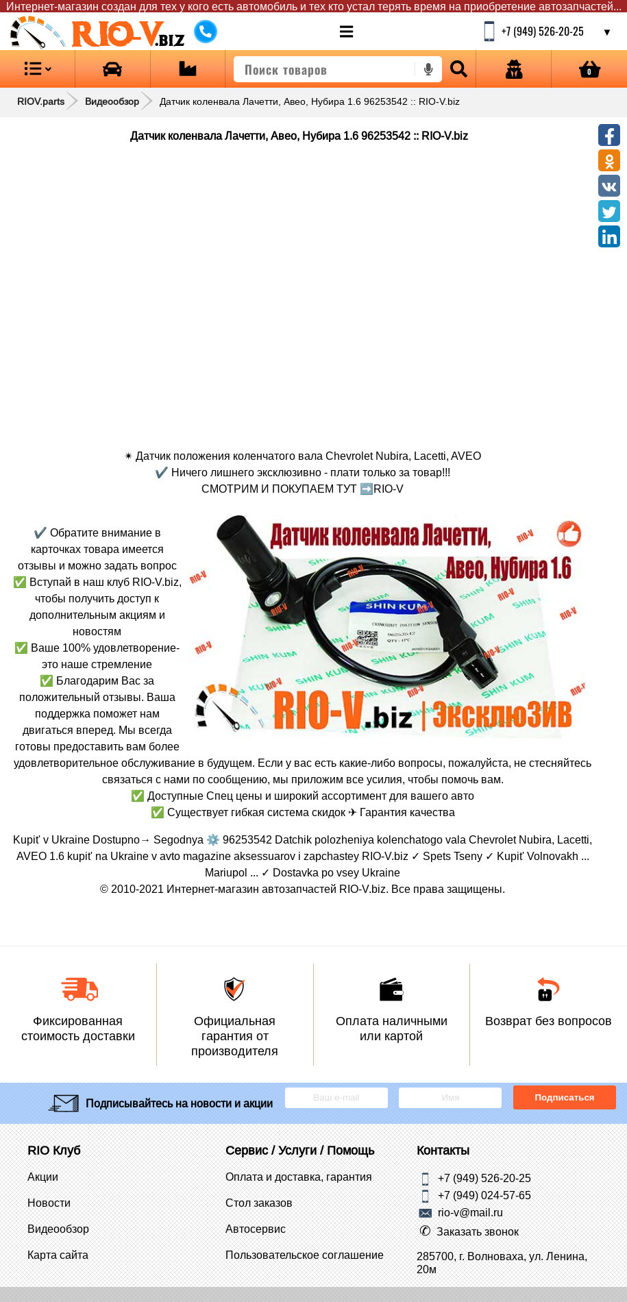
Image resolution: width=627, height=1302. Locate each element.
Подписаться (565, 1097)
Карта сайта (57, 1255)
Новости (49, 1202)
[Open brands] (112, 69)
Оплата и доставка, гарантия (298, 1176)
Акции (42, 1176)
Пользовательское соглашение (304, 1255)
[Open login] (513, 69)
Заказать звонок (478, 1231)
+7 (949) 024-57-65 (484, 1194)
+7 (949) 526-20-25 (484, 1177)
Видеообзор (112, 101)
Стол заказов (259, 1202)
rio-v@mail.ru (470, 1211)
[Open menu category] (37, 69)
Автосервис (255, 1229)
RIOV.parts (40, 101)
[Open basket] (589, 69)
